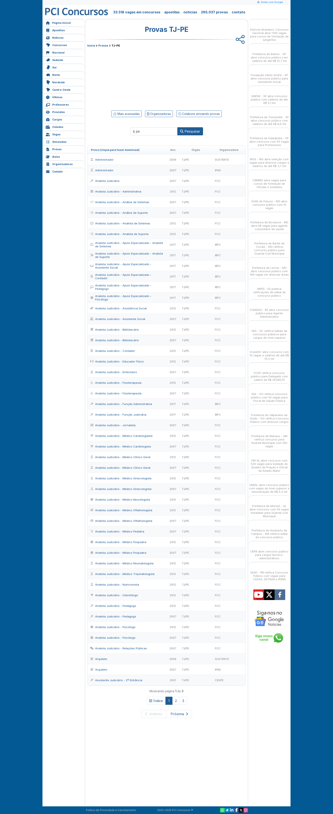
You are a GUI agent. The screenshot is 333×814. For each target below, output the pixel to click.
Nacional (55, 52)
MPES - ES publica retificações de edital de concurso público (269, 288)
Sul (51, 67)
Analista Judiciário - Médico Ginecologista (120, 478)
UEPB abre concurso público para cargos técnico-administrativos (269, 551)
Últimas (54, 97)
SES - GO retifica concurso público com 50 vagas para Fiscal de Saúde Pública (269, 393)
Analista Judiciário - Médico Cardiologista (120, 446)
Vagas (53, 134)
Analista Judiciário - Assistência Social (118, 308)
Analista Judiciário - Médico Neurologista (120, 499)
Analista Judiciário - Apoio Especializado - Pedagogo (120, 287)
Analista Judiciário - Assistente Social (117, 319)
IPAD (218, 170)
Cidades (54, 127)
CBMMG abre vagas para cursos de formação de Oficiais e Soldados (269, 180)
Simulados (56, 141)
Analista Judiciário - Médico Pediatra (117, 531)
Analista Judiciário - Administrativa (115, 191)
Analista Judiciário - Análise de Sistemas (119, 202)
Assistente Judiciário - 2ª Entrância (116, 680)
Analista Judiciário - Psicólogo (112, 627)
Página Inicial (58, 22)
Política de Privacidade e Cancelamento (111, 810)
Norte (53, 74)
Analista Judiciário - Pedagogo (113, 605)
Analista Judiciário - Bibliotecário (114, 329)
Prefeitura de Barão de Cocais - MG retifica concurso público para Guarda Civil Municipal (269, 244)
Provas (54, 149)
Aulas (53, 156)
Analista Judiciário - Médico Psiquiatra (118, 542)
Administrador (102, 159)
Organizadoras (59, 164)
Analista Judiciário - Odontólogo (114, 595)
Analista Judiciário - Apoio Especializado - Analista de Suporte (126, 255)
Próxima (179, 714)
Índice (156, 701)
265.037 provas (214, 12)
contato (238, 12)
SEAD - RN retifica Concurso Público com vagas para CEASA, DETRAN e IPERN (269, 572)
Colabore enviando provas (199, 114)
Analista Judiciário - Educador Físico (117, 361)
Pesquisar (190, 131)
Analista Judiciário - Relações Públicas (118, 648)
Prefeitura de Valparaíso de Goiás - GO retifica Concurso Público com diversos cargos (269, 414)
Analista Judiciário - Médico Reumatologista (122, 563)
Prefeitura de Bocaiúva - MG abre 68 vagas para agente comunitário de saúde (269, 222)
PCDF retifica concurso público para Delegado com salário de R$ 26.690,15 (269, 372)
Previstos (55, 112)
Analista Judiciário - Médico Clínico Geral (120, 457)
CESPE (219, 680)
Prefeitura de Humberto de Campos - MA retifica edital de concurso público (269, 530)
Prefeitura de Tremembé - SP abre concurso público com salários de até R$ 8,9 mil (269, 117)
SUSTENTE (222, 159)
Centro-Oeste (58, 89)
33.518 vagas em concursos (136, 12)
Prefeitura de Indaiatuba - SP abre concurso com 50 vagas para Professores (269, 138)
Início (91, 45)
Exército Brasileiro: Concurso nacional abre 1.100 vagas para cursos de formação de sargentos (269, 30)
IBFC (218, 244)
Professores (57, 104)
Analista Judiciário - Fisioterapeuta (115, 382)
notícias (190, 12)
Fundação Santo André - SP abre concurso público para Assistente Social (269, 75)
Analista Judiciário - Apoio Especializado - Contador (120, 276)
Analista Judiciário (105, 181)
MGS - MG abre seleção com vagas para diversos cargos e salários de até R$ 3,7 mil (269, 159)
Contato (54, 171)
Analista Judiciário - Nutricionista (114, 584)
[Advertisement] (132, 78)
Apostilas (55, 30)
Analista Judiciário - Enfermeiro (113, 372)
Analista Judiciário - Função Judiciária (118, 414)
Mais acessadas (126, 114)
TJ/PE (185, 159)
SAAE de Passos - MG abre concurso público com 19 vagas (269, 201)
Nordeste (55, 82)
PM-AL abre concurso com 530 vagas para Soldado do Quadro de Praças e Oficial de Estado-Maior (269, 461)
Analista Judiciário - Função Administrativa (121, 404)
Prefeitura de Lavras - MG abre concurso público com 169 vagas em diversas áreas (269, 267)
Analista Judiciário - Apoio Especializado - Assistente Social (120, 265)
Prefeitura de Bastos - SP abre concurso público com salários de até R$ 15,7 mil (269, 53)
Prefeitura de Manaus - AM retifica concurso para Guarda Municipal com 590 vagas (269, 437)
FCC (218, 181)
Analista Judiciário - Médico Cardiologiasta (121, 435)
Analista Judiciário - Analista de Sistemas (120, 223)
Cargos (54, 119)
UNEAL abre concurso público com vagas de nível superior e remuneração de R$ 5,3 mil (269, 484)
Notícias (54, 37)
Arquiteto (98, 659)
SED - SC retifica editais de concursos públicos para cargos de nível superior (269, 330)
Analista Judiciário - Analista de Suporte (119, 234)
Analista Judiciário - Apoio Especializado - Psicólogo (120, 297)
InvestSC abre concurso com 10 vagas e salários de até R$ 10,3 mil (269, 351)
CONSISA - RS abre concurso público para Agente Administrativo (269, 309)
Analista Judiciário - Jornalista (112, 425)
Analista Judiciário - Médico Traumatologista (122, 574)
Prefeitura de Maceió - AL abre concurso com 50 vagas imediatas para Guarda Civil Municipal (269, 507)
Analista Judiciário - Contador (112, 350)
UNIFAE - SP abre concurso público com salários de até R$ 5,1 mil (269, 96)
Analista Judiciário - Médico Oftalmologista (121, 510)
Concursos (56, 44)
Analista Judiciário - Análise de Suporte (119, 212)
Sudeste (54, 59)
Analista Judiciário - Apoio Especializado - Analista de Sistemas (126, 244)
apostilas (172, 12)
